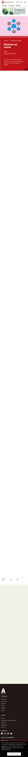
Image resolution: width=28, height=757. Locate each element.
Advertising (4, 725)
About (2, 718)
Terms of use (4, 740)
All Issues (4, 6)
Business (18, 6)
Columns (3, 708)
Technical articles (16, 41)
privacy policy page (6, 749)
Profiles (3, 706)
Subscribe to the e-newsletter (9, 720)
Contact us (3, 722)
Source (6, 41)
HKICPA (3, 727)
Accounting (11, 6)
